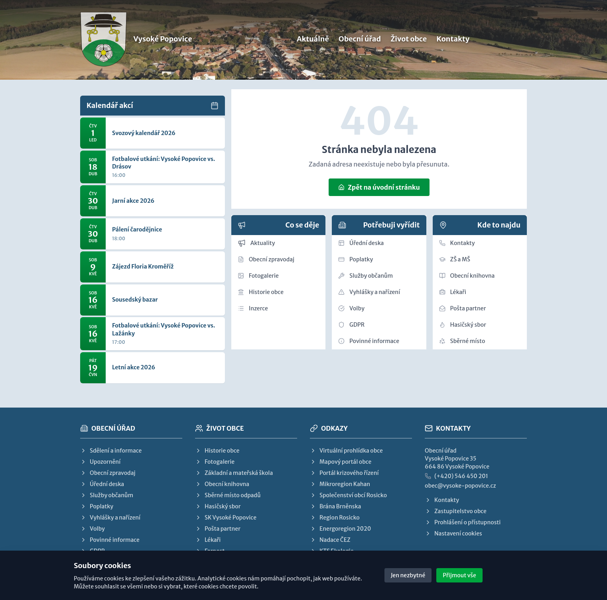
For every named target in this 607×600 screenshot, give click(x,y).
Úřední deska (361, 243)
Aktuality (256, 243)
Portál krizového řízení (344, 472)
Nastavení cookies (453, 533)
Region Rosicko (335, 517)
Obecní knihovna (467, 275)
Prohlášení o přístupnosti (463, 522)
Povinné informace (368, 341)
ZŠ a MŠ (454, 259)
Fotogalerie (258, 275)
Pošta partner (462, 308)
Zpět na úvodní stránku (379, 187)
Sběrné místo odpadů (227, 495)
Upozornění (100, 461)
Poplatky (355, 259)
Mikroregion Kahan (340, 484)
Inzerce (253, 308)
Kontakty (452, 40)
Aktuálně (313, 40)
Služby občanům (365, 275)
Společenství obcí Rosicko (348, 495)
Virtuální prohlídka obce (346, 450)
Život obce (408, 40)
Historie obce (261, 292)
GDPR (351, 324)
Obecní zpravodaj (266, 259)
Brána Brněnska (335, 506)
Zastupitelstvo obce (456, 511)
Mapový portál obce (340, 461)
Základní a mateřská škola (234, 472)
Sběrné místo (462, 341)
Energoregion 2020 (340, 528)
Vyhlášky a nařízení (369, 292)
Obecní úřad (360, 40)
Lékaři (452, 292)
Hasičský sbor (462, 324)
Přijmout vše (459, 575)
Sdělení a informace (111, 450)
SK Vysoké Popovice (225, 517)
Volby (351, 308)
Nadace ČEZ (330, 539)
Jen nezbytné (408, 575)
